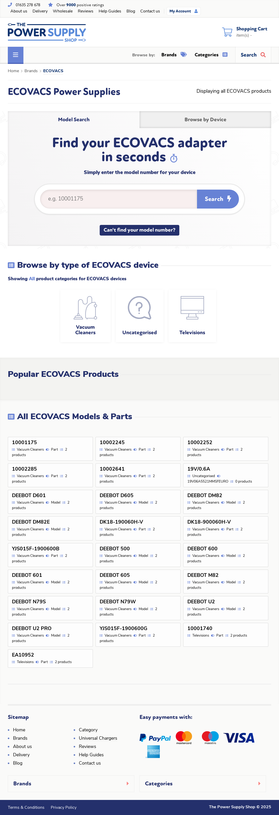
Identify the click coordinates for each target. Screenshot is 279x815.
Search (218, 199)
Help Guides (110, 11)
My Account (183, 11)
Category (88, 730)
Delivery (40, 11)
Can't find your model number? (139, 230)
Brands (174, 55)
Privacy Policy (64, 808)
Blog (130, 11)
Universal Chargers (98, 738)
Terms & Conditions (26, 808)
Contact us (150, 11)
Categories (211, 55)
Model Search (74, 119)
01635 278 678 (28, 5)
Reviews (85, 11)
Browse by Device (205, 119)
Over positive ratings (80, 5)
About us (18, 11)
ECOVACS (53, 71)
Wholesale (63, 11)
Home (13, 71)
